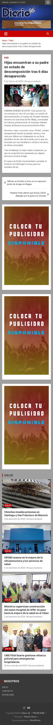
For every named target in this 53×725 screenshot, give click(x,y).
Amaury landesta (34, 519)
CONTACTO (7, 691)
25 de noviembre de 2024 (15, 665)
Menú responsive (48, 2)
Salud (8, 505)
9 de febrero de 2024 (13, 81)
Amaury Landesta (33, 81)
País (6, 58)
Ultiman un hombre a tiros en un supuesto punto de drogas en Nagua (26, 182)
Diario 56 (26, 713)
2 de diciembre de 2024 (14, 617)
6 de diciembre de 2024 (14, 519)
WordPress (35, 720)
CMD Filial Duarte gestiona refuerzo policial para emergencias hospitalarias (25, 658)
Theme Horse (30, 716)
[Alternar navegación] (6, 34)
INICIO (5, 687)
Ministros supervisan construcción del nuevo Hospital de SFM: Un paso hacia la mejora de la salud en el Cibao (26, 610)
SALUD (8, 475)
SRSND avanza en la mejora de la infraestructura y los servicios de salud (23, 561)
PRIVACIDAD (8, 695)
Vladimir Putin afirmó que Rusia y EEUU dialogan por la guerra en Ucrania (28, 194)
